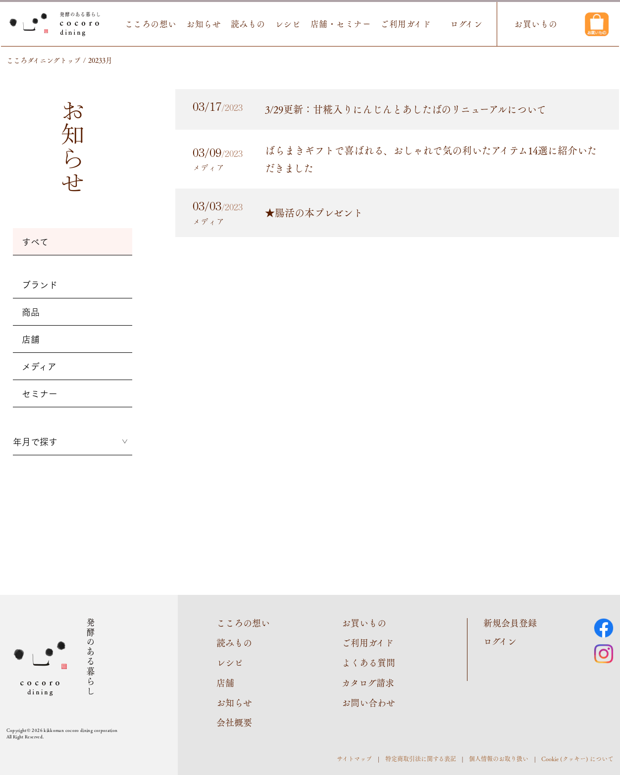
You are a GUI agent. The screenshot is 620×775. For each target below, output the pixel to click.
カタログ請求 (368, 682)
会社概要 (234, 722)
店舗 (31, 339)
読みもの (248, 24)
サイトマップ (354, 759)
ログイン (466, 24)
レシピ (288, 24)
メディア (39, 366)
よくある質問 (368, 662)
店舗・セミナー (340, 24)
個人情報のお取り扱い (498, 759)
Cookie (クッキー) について (577, 759)
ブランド (39, 284)
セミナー (39, 393)
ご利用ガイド (405, 24)
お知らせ (203, 24)
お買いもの (536, 24)
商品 (31, 312)
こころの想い (151, 24)
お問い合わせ (368, 702)
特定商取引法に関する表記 (420, 759)
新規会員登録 (510, 622)
